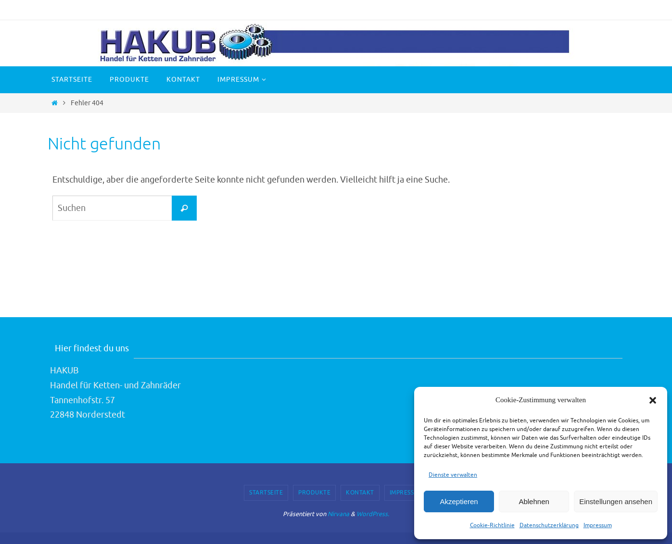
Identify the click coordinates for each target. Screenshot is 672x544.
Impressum (597, 525)
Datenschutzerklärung (549, 525)
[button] (653, 400)
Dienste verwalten (453, 475)
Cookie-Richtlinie (492, 525)
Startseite (266, 492)
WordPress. (372, 514)
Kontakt (360, 492)
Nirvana (338, 514)
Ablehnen (534, 501)
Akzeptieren (459, 501)
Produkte (314, 492)
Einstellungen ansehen (615, 501)
